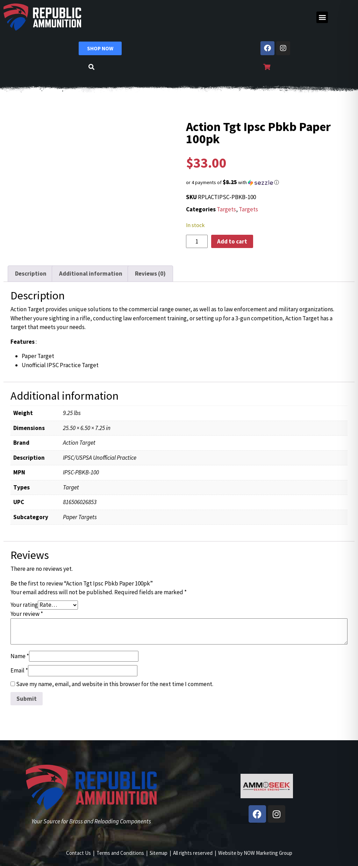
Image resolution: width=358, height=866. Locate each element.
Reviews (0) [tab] (150, 273)
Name (19, 656)
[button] (322, 17)
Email (19, 670)
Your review (26, 614)
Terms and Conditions (120, 853)
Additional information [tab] (90, 273)
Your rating (24, 605)
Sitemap (158, 853)
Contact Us (78, 853)
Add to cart (232, 241)
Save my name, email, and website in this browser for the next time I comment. (114, 684)
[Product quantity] (197, 241)
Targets (226, 209)
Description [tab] (30, 273)
